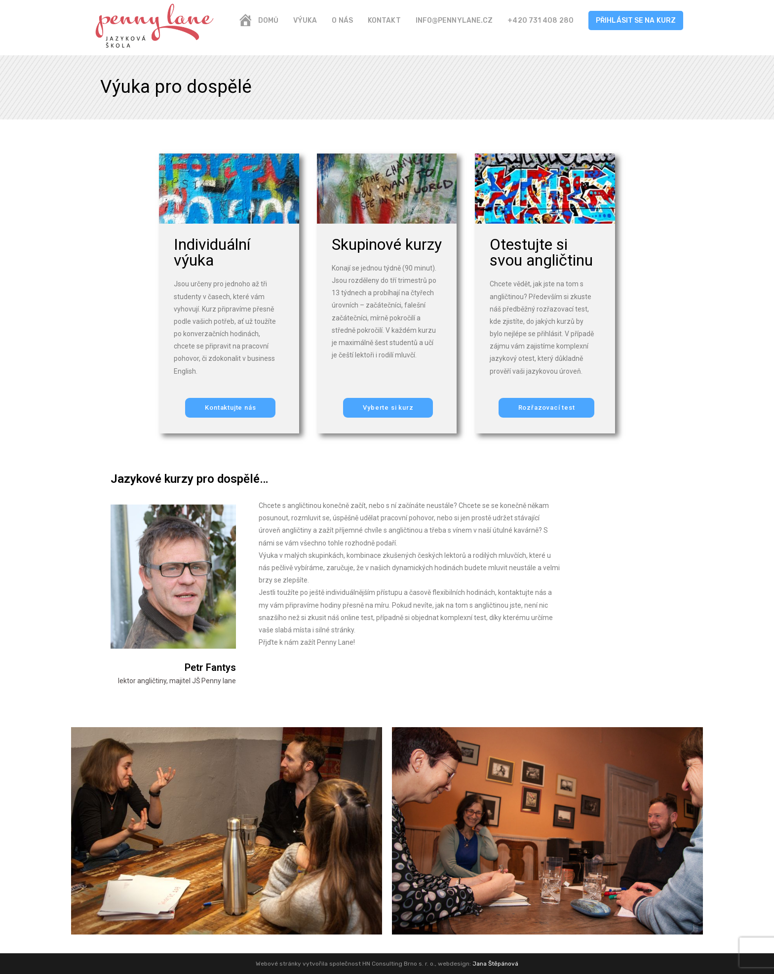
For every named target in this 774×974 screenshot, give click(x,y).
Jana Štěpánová (495, 963)
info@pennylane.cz (454, 20)
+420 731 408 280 (540, 20)
